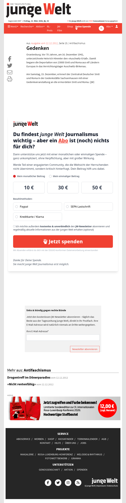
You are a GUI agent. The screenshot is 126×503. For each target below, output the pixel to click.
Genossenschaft (49, 469)
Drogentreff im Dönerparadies (28, 377)
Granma (76, 458)
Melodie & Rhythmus (89, 454)
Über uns (70, 442)
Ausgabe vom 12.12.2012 (44, 43)
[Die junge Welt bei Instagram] (68, 482)
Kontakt (45, 442)
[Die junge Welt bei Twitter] (58, 482)
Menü (12, 26)
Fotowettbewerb (56, 458)
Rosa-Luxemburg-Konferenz (55, 454)
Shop (70, 26)
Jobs (83, 442)
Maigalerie (27, 454)
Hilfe (58, 442)
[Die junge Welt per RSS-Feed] (78, 482)
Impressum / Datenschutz (107, 485)
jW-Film (59, 28)
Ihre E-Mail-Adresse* (37, 331)
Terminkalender (87, 439)
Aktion (39, 26)
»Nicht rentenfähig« (21, 384)
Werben (39, 439)
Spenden (82, 469)
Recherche (26, 26)
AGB (104, 439)
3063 (91, 21)
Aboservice (23, 439)
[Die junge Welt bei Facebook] (48, 482)
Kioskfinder (65, 439)
